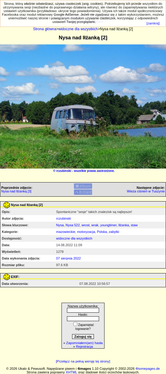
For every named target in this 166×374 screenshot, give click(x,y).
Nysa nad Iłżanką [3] (16, 191)
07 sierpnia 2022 (68, 258)
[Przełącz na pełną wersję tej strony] (83, 361)
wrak (94, 225)
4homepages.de (147, 368)
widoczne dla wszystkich (78, 29)
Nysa (60, 225)
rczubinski (63, 170)
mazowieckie (65, 232)
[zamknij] (153, 23)
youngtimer (108, 225)
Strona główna (44, 29)
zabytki (114, 232)
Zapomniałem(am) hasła (84, 343)
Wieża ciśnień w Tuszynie (146, 191)
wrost (85, 225)
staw (134, 225)
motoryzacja (86, 232)
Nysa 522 (73, 225)
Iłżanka (123, 225)
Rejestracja (84, 346)
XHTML (71, 372)
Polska (102, 232)
